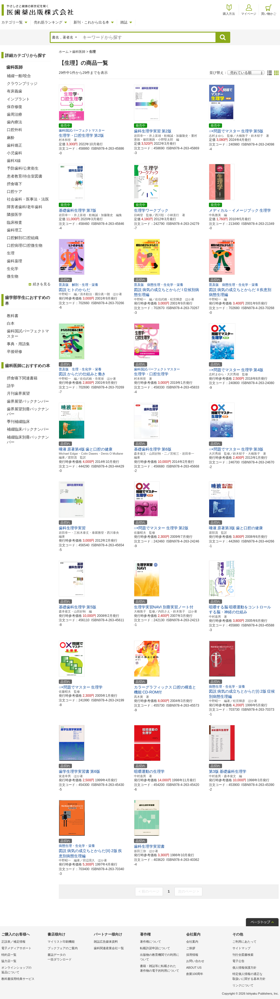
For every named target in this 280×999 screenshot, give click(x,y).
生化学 (12, 268)
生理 (10, 253)
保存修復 (14, 106)
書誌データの (69, 957)
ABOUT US (194, 967)
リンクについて (242, 985)
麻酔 (10, 137)
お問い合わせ (195, 961)
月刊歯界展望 (18, 393)
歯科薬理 (14, 261)
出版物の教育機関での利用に (161, 957)
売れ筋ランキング (48, 22)
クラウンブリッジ (22, 83)
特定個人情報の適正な (254, 976)
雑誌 (123, 22)
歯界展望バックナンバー (28, 401)
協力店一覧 (8, 961)
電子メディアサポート (16, 948)
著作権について (150, 941)
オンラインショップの (23, 970)
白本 (10, 323)
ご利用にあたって (244, 941)
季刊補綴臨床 (18, 421)
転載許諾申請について (155, 948)
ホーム (64, 52)
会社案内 (192, 941)
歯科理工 (14, 230)
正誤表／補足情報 (13, 941)
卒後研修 (14, 351)
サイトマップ (241, 948)
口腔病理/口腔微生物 (24, 245)
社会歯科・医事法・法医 (28, 199)
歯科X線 (14, 160)
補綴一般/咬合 (19, 76)
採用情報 (192, 954)
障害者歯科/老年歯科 (24, 207)
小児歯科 (14, 153)
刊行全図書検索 (242, 954)
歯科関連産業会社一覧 (109, 948)
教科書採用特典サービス (17, 978)
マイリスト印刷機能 (61, 941)
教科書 (12, 315)
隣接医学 (14, 214)
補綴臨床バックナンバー (28, 429)
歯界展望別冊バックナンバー (28, 411)
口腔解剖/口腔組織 (23, 238)
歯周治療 (14, 114)
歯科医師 (78, 52)
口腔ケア (14, 191)
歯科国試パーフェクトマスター (28, 333)
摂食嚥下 (14, 184)
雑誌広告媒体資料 (106, 941)
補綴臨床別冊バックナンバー (28, 439)
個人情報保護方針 (244, 967)
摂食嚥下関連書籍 (22, 378)
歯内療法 (14, 122)
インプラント (18, 99)
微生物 (12, 276)
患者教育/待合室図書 (24, 176)
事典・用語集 (18, 344)
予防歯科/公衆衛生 (23, 168)
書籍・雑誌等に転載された (161, 968)
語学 (10, 386)
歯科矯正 (14, 145)
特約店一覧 (8, 954)
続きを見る (42, 284)
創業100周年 (194, 973)
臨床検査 (14, 222)
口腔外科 (14, 129)
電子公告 (238, 961)
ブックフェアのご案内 (63, 948)
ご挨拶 (190, 948)
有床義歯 (14, 91)
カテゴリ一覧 (12, 22)
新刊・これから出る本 (91, 22)
